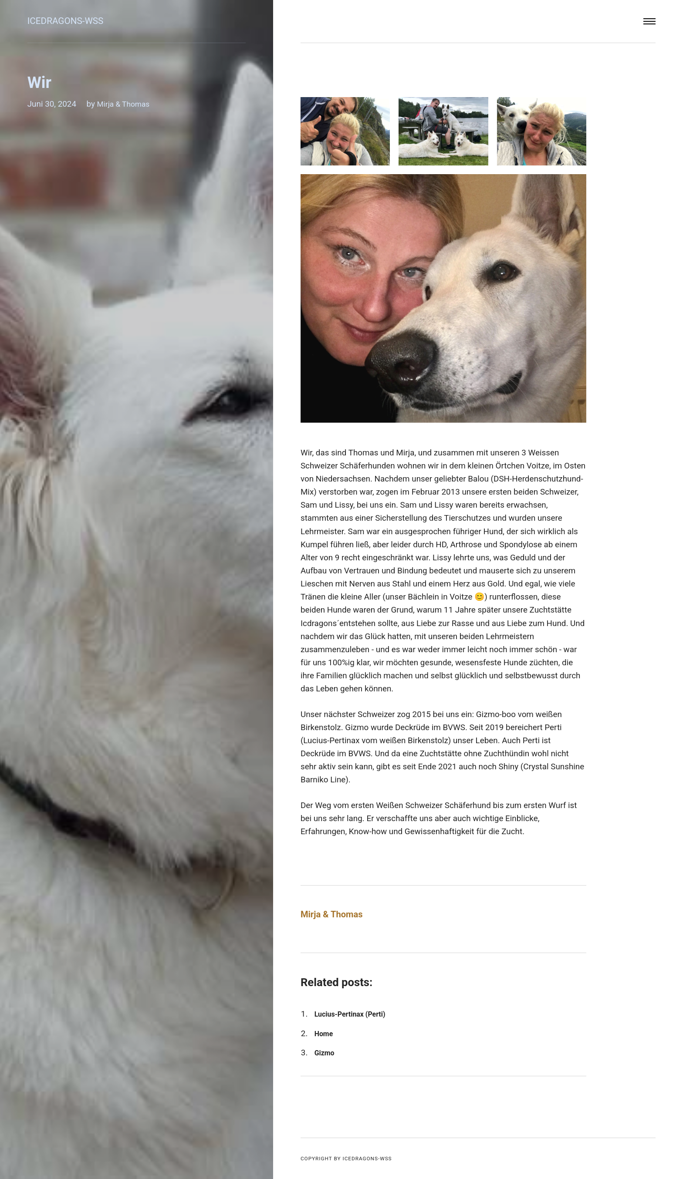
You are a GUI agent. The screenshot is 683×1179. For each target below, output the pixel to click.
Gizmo (325, 1052)
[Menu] (649, 21)
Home (324, 1033)
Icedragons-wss (69, 21)
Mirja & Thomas (126, 104)
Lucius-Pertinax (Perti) (354, 1013)
